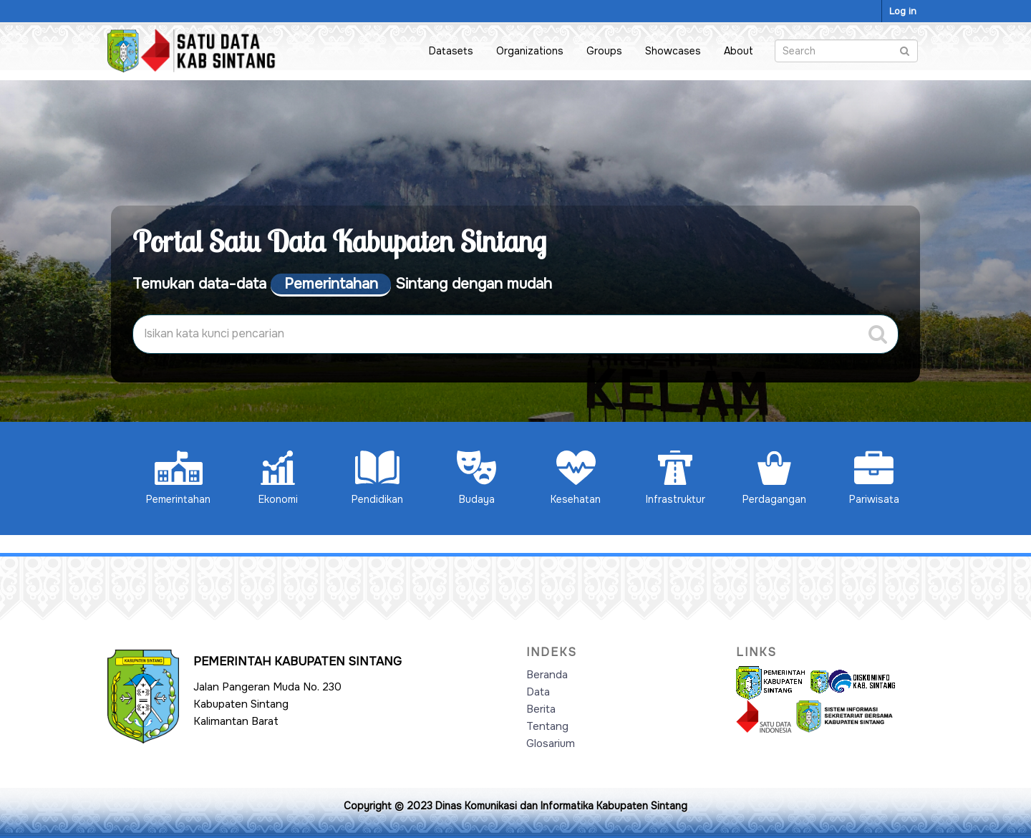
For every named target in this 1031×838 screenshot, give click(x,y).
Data (538, 692)
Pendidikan (377, 478)
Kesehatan (576, 478)
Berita (541, 709)
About (738, 50)
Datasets (451, 50)
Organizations (529, 50)
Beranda (547, 675)
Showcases (673, 50)
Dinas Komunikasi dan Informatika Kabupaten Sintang (561, 805)
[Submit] (905, 50)
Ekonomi (278, 478)
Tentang (547, 726)
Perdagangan (774, 478)
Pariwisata (874, 478)
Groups (604, 50)
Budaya (476, 478)
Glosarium (550, 743)
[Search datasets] (846, 50)
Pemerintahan (178, 478)
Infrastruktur (675, 478)
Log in (902, 11)
